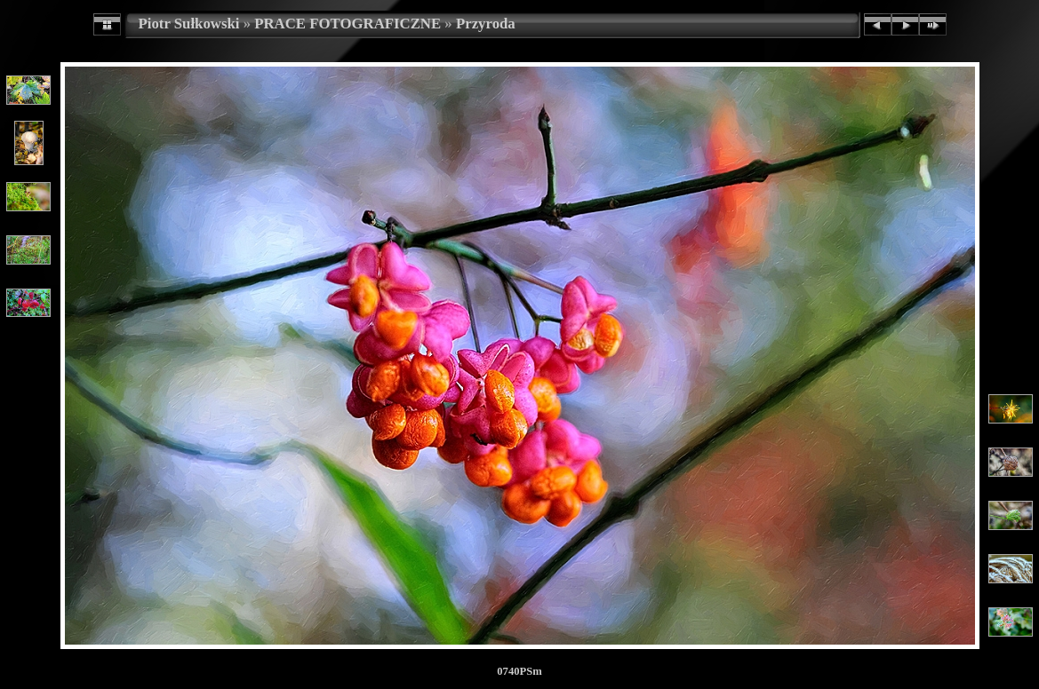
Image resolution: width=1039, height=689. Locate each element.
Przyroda (486, 23)
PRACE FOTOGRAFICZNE (347, 23)
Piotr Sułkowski (189, 23)
